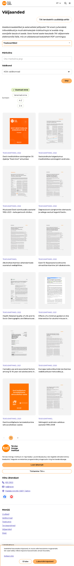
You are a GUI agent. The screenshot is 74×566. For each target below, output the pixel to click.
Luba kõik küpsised (44, 561)
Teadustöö (6, 522)
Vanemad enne (20, 95)
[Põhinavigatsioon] (70, 3)
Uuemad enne (21, 90)
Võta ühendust (10, 478)
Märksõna (7, 53)
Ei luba (25, 561)
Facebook (4, 496)
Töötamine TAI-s (37, 471)
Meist (4, 533)
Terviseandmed (8, 526)
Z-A (20, 106)
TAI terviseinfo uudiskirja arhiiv (54, 19)
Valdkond (7, 65)
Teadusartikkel (10, 43)
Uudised (5, 514)
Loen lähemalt (37, 465)
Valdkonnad (7, 518)
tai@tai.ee (9, 487)
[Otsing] (65, 3)
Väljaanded (7, 529)
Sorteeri (5, 98)
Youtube (11, 496)
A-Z (20, 100)
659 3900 (9, 482)
